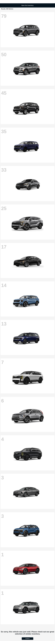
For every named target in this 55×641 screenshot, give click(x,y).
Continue (27, 638)
